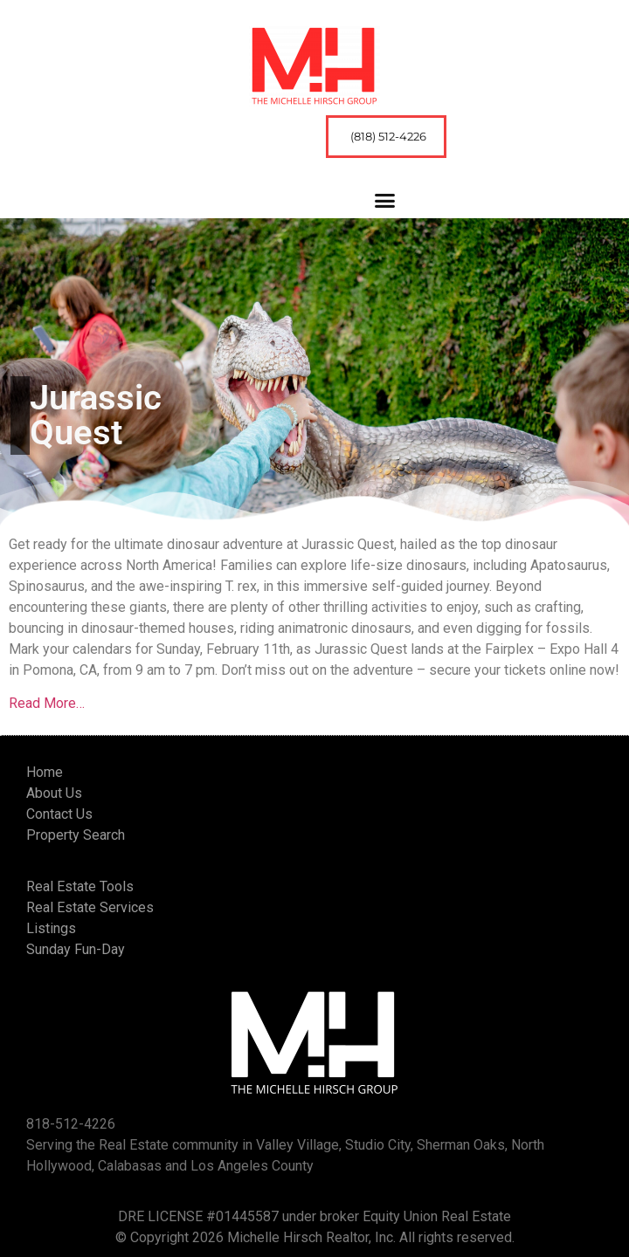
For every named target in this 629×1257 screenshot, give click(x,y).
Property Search (75, 835)
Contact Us (59, 814)
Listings (51, 928)
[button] (385, 200)
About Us (54, 793)
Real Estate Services (90, 907)
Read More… (47, 703)
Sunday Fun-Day (75, 949)
